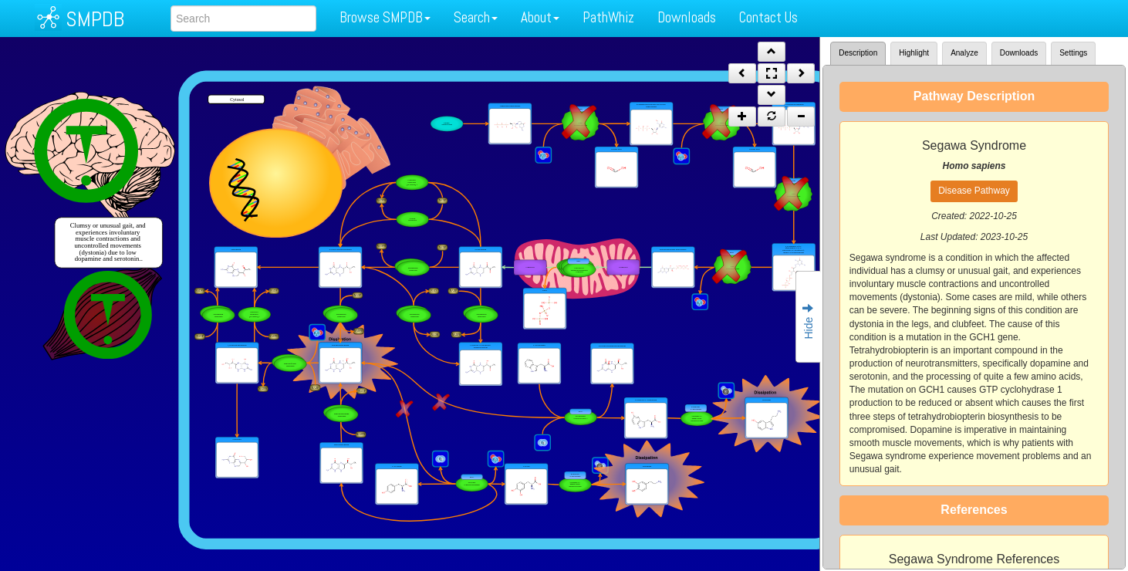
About (540, 17)
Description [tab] (858, 53)
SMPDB (95, 18)
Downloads (686, 17)
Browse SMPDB (385, 17)
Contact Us (768, 17)
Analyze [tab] (964, 53)
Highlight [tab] (914, 53)
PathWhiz (608, 17)
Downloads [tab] (1019, 53)
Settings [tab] (1073, 53)
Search (476, 17)
